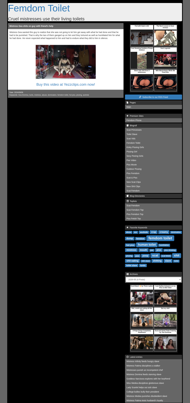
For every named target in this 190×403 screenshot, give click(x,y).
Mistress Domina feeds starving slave (144, 374)
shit (176, 255)
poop (145, 255)
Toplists (132, 201)
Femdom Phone (134, 120)
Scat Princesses (134, 130)
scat (155, 255)
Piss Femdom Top (135, 214)
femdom (140, 238)
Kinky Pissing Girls (135, 147)
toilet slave (131, 265)
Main (129, 107)
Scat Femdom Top (135, 210)
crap (153, 232)
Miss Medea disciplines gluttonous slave (145, 383)
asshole (86, 95)
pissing (79, 95)
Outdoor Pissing (134, 169)
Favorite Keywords (137, 227)
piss (158, 250)
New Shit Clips (133, 186)
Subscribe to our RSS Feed (153, 97)
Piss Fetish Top (134, 218)
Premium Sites (135, 116)
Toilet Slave (132, 134)
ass (135, 232)
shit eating (133, 260)
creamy (164, 232)
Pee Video (131, 160)
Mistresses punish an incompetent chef (145, 370)
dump (130, 238)
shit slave (146, 261)
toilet (176, 261)
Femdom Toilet (39, 8)
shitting (157, 260)
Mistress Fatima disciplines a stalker (143, 365)
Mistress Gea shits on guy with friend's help (31, 26)
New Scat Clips (134, 182)
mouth (143, 250)
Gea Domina (23, 95)
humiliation (164, 245)
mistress (37, 95)
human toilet (147, 244)
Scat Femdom (133, 191)
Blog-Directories (136, 196)
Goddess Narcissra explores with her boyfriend (148, 379)
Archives (132, 274)
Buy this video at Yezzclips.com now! (65, 84)
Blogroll (132, 125)
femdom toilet (62, 95)
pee (151, 250)
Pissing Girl (132, 151)
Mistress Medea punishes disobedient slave (147, 396)
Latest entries (134, 357)
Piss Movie (132, 164)
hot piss (72, 95)
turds (31, 95)
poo (137, 256)
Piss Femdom (133, 173)
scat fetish (166, 256)
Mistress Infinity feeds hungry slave (143, 361)
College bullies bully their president (143, 392)
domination (52, 95)
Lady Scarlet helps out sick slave (142, 387)
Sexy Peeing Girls (135, 156)
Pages (131, 102)
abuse (44, 95)
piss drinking (170, 250)
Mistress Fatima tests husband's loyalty (145, 400)
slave (168, 260)
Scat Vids (131, 138)
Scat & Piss (132, 177)
